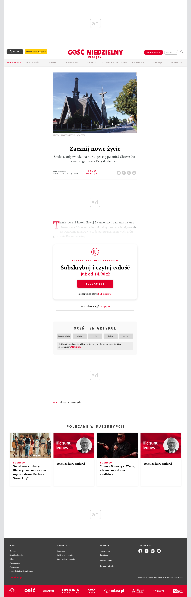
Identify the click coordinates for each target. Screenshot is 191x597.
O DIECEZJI (177, 62)
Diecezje (157, 62)
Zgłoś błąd (16, 578)
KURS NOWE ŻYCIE (74, 402)
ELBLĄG (63, 402)
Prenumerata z (36, 51)
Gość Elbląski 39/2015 (65, 174)
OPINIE (52, 62)
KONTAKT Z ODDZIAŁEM (114, 62)
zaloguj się (171, 52)
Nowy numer (14, 62)
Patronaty (138, 62)
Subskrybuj (95, 283)
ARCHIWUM (72, 62)
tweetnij (129, 172)
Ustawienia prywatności (66, 559)
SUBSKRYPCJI (105, 293)
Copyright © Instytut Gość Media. (150, 577)
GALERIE (91, 62)
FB (124, 172)
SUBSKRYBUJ (153, 52)
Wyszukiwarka (182, 52)
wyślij (134, 172)
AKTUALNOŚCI (33, 62)
